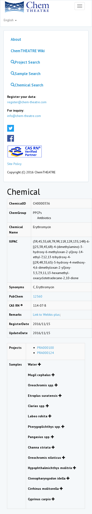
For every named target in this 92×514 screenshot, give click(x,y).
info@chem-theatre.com (24, 116)
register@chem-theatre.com (26, 102)
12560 (37, 296)
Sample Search (25, 73)
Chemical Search (27, 85)
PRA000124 (45, 353)
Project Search (25, 62)
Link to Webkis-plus (46, 314)
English (10, 20)
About (16, 39)
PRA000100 (45, 348)
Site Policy (14, 164)
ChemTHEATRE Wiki (28, 50)
